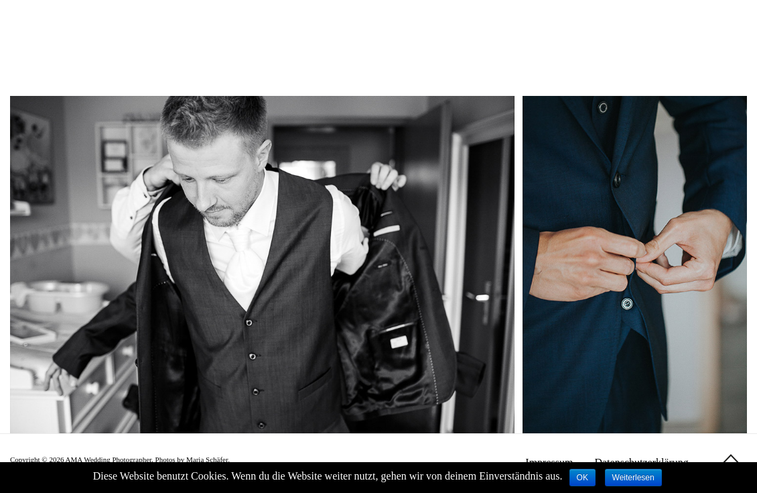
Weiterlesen (633, 477)
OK (582, 477)
